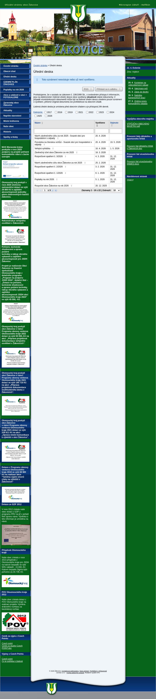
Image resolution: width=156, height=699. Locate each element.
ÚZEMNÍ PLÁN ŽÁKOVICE (10, 83)
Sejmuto (114, 123)
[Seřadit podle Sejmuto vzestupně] (112, 124)
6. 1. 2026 (100, 173)
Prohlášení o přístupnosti (98, 671)
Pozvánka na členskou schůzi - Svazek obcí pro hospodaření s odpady (63, 143)
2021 (80, 112)
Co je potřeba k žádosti (12, 661)
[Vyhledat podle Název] (64, 131)
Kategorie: (38, 112)
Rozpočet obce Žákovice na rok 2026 (54, 186)
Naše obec (8, 126)
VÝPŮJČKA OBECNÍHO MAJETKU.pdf (138, 125)
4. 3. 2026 (100, 156)
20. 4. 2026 (100, 136)
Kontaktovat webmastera (70, 671)
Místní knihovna (11, 121)
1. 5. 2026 (114, 148)
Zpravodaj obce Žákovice (11, 104)
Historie (7, 132)
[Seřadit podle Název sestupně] (42, 123)
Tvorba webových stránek (75, 673)
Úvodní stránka (40, 65)
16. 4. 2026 (100, 148)
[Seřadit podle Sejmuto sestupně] (112, 126)
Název (38, 123)
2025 (39, 116)
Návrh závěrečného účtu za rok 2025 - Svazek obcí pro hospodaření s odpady (60, 137)
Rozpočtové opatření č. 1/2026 (51, 173)
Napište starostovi (12, 116)
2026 (50, 116)
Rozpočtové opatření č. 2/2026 (51, 166)
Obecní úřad (9, 71)
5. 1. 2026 (100, 179)
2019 (70, 112)
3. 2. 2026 (100, 166)
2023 (101, 112)
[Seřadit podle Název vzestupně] (42, 122)
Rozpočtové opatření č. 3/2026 (51, 156)
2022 (91, 112)
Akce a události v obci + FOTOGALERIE (15, 96)
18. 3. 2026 (100, 152)
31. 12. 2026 (113, 157)
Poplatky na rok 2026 (46, 179)
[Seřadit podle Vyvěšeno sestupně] (97, 126)
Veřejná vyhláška (44, 148)
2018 (60, 112)
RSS (88, 89)
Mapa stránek (84, 671)
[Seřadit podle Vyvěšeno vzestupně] (97, 124)
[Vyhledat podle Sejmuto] (116, 131)
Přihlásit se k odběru (109, 89)
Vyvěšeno (100, 123)
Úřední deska (9, 76)
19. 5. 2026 (115, 142)
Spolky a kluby (10, 137)
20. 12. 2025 (101, 186)
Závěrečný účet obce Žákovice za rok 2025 (56, 152)
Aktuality (7, 110)
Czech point (7, 643)
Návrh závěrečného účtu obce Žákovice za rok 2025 (60, 163)
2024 (112, 112)
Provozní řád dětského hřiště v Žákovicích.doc (140, 147)
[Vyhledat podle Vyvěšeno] (102, 131)
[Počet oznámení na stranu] (116, 190)
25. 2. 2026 (100, 163)
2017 (49, 112)
